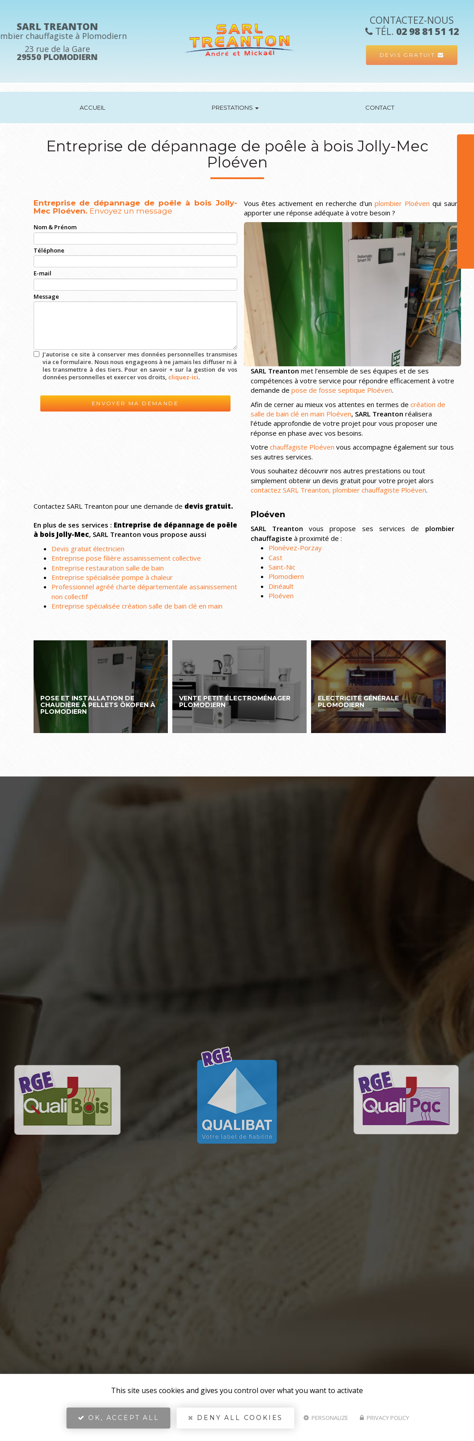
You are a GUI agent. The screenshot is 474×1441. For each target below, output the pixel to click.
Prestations (235, 107)
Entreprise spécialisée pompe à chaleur (112, 577)
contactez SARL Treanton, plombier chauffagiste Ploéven (338, 489)
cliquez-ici (183, 377)
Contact (379, 107)
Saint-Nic (282, 566)
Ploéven (281, 595)
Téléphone (49, 250)
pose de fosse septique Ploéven (341, 390)
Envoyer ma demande (135, 403)
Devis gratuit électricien (87, 548)
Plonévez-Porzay (295, 547)
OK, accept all (118, 1421)
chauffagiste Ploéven (302, 446)
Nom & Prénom (55, 227)
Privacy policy (384, 1421)
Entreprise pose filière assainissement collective (126, 557)
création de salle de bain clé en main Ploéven (348, 409)
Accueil (92, 107)
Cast (275, 557)
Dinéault (281, 586)
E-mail (42, 273)
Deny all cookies (235, 1421)
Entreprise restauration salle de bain (107, 567)
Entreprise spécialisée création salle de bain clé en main (136, 605)
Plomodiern (286, 576)
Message (46, 296)
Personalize (325, 1421)
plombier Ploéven (402, 203)
